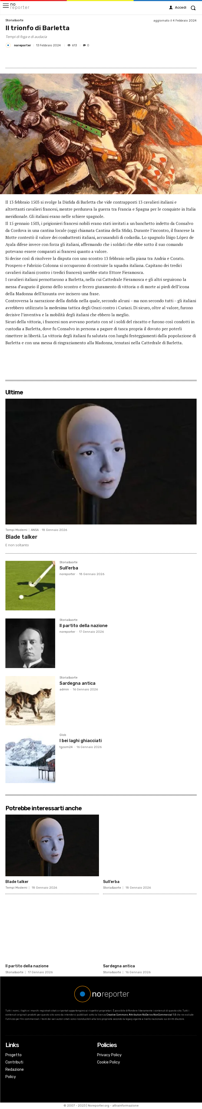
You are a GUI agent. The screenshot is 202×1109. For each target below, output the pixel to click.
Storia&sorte (14, 20)
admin (64, 689)
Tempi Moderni (16, 530)
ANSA (35, 530)
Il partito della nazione (83, 625)
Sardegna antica (77, 683)
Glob (62, 735)
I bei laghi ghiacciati (80, 740)
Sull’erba (68, 568)
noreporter (22, 45)
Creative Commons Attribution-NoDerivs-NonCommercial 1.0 (141, 1014)
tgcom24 (66, 747)
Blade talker (21, 537)
